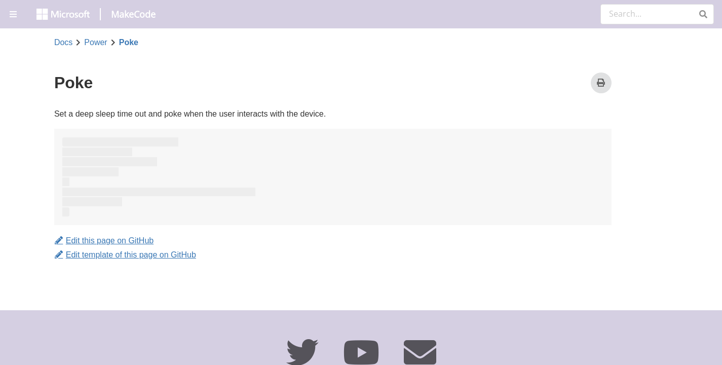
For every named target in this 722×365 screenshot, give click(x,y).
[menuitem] (14, 14)
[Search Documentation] (657, 14)
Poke (128, 43)
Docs (63, 43)
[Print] (601, 82)
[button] (703, 14)
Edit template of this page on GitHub (125, 254)
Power (95, 43)
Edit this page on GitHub (104, 241)
